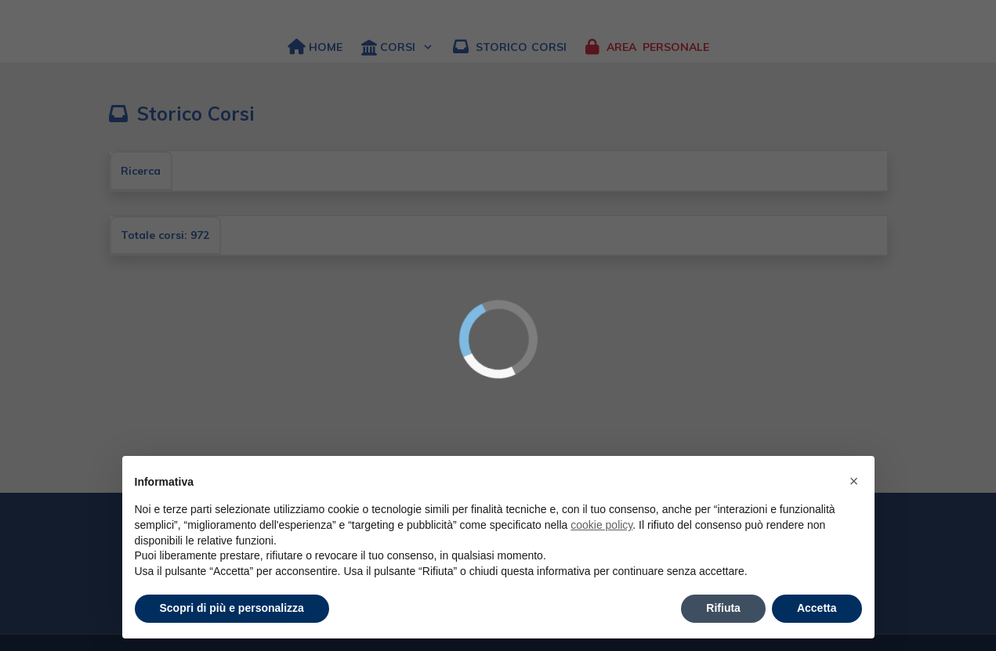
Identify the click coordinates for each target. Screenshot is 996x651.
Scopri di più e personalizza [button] (232, 608)
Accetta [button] (817, 608)
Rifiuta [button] (723, 608)
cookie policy (601, 525)
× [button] (854, 481)
